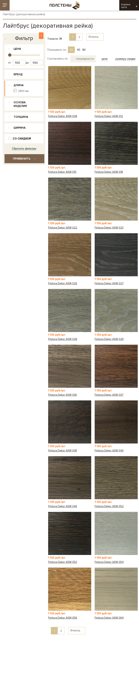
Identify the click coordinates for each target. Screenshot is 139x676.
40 (78, 49)
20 (71, 49)
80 (84, 49)
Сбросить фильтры (24, 148)
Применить (24, 158)
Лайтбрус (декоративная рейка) (24, 14)
